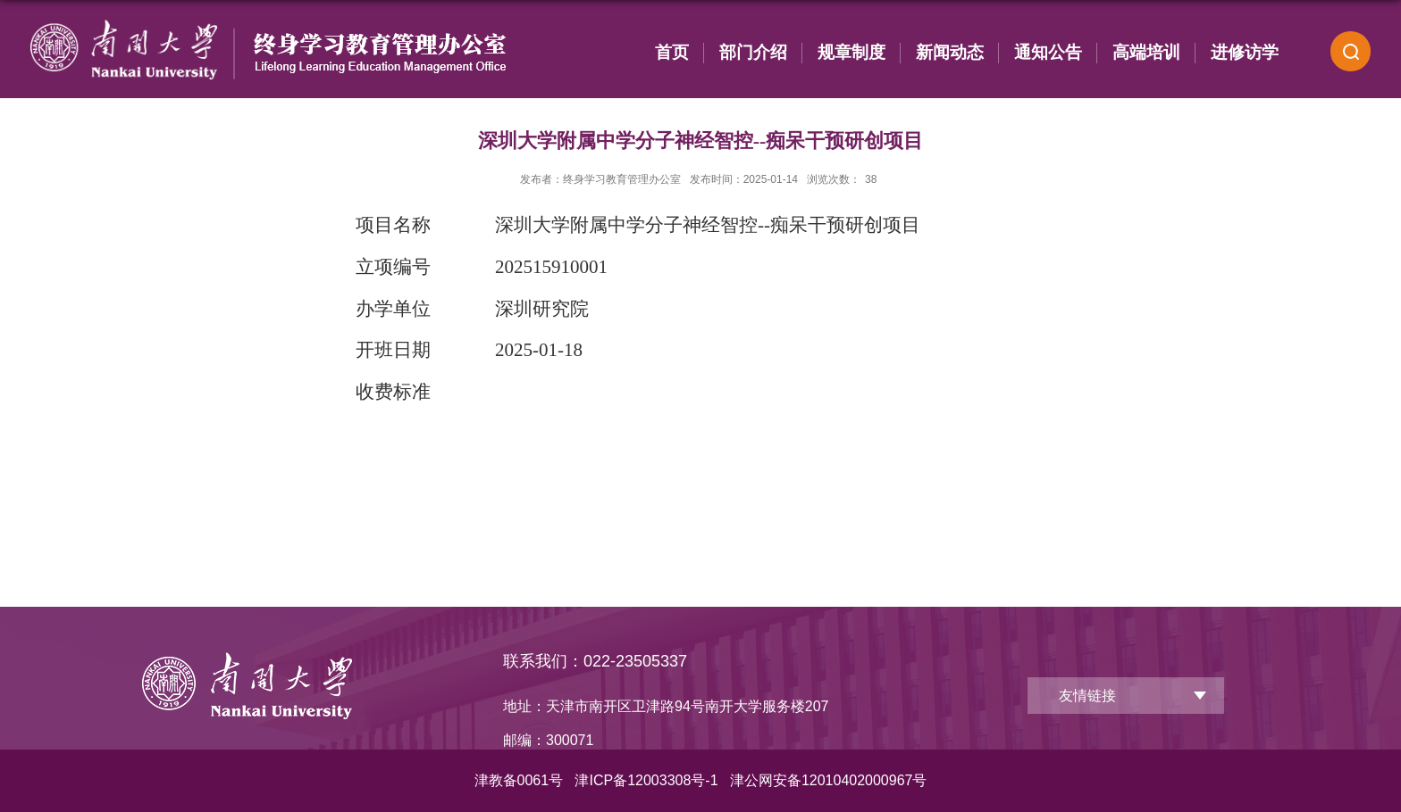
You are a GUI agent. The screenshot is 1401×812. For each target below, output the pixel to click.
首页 (672, 52)
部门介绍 (753, 52)
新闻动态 (950, 52)
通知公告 (1048, 52)
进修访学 (1245, 52)
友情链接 (1087, 695)
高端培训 (1146, 52)
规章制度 (851, 52)
